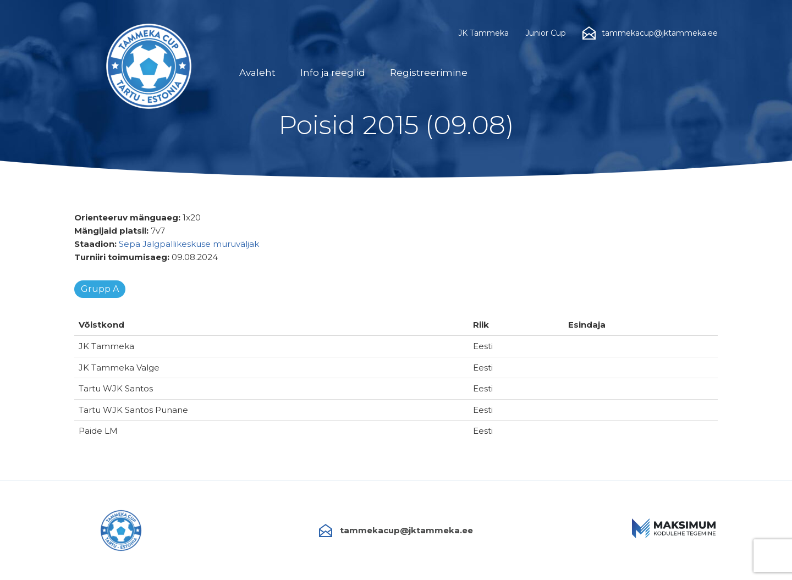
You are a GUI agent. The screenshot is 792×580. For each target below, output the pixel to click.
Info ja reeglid (332, 72)
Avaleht (257, 72)
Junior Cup (545, 33)
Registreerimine (429, 72)
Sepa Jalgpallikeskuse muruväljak (189, 244)
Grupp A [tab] (100, 289)
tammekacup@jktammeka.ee (396, 530)
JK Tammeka (483, 33)
